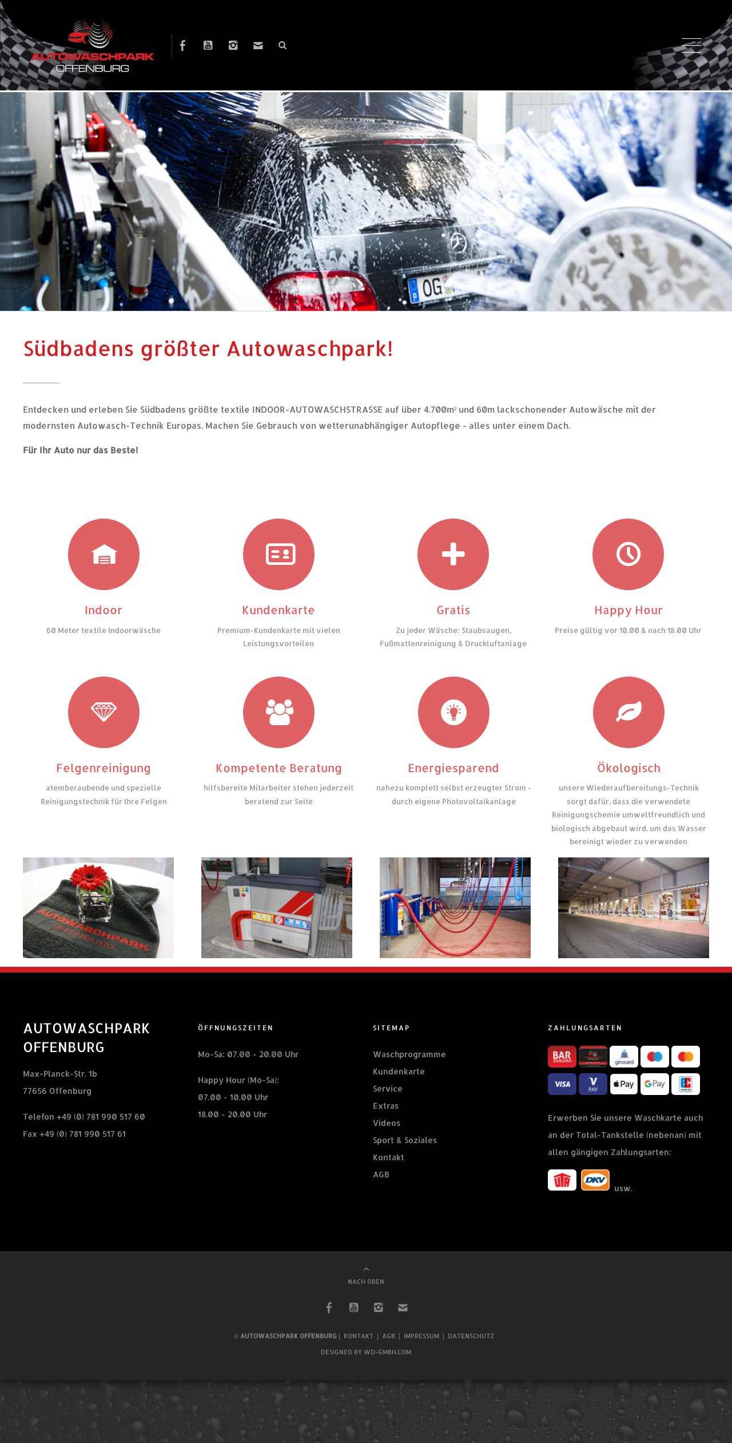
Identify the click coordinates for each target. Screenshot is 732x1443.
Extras (386, 1116)
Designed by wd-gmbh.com (366, 1362)
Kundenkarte (399, 1081)
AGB (381, 1184)
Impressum (421, 1346)
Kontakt (388, 1167)
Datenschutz (471, 1346)
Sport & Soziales (405, 1150)
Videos (386, 1133)
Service (388, 1099)
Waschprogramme (409, 1064)
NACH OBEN (366, 1291)
